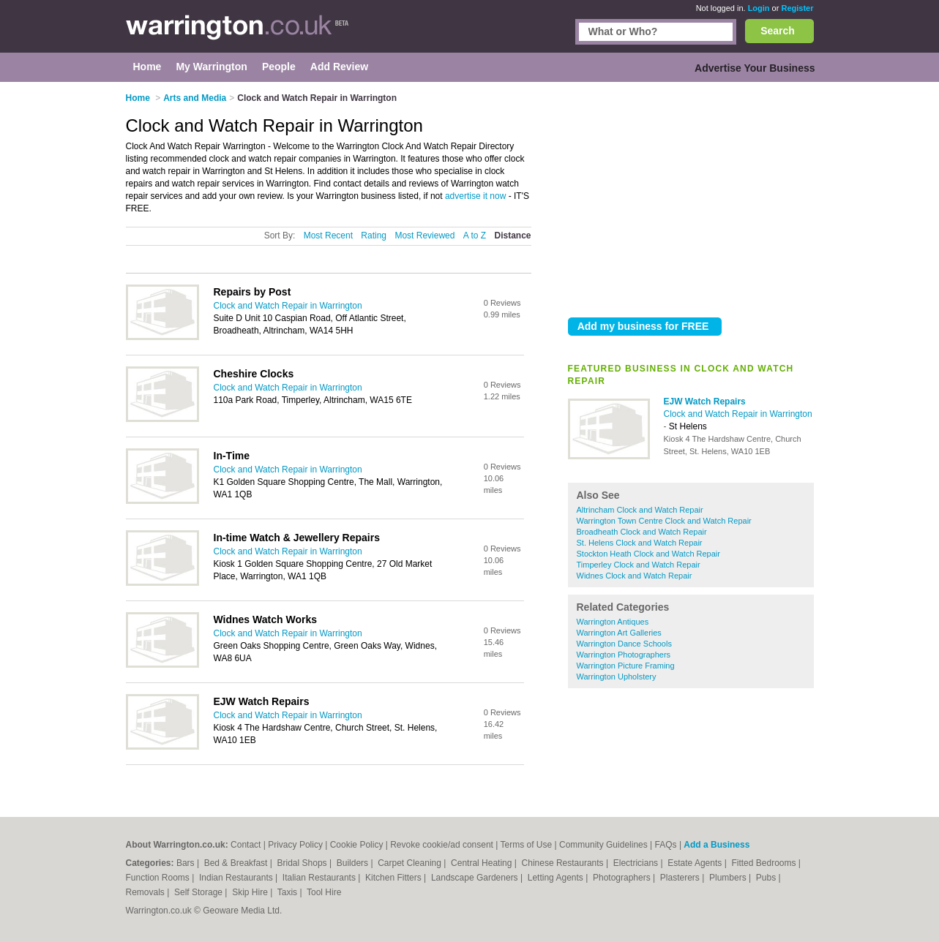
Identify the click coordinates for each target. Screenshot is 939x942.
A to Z (474, 235)
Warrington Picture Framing (626, 665)
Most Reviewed (424, 235)
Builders (354, 863)
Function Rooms (159, 878)
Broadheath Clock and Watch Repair (642, 531)
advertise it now (475, 196)
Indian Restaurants (237, 878)
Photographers (623, 878)
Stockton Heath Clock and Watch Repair (648, 553)
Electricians (637, 863)
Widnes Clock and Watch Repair (634, 575)
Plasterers (681, 878)
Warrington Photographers (624, 654)
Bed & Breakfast (237, 863)
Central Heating (483, 863)
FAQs (666, 845)
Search (777, 31)
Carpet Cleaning (411, 863)
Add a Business (716, 845)
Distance (512, 235)
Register (797, 8)
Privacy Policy (295, 845)
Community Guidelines (603, 845)
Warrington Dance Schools (624, 643)
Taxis (288, 892)
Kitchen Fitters (394, 878)
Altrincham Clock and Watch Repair (640, 509)
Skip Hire (251, 892)
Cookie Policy (357, 845)
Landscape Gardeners (475, 878)
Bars (186, 863)
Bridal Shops (303, 863)
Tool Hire (324, 892)
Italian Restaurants (320, 878)
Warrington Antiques (613, 621)
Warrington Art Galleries (619, 632)
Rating (373, 235)
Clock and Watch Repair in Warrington (738, 414)
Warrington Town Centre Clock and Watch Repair (664, 520)
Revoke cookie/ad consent (441, 845)
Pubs (767, 878)
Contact (246, 845)
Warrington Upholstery (616, 676)
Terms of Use (527, 845)
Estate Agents (695, 863)
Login (759, 8)
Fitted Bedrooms (764, 863)
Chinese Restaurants (564, 863)
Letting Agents (557, 878)
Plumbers (729, 878)
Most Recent (328, 235)
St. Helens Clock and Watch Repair (640, 542)
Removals (147, 892)
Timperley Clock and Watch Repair (638, 564)
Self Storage (199, 892)
